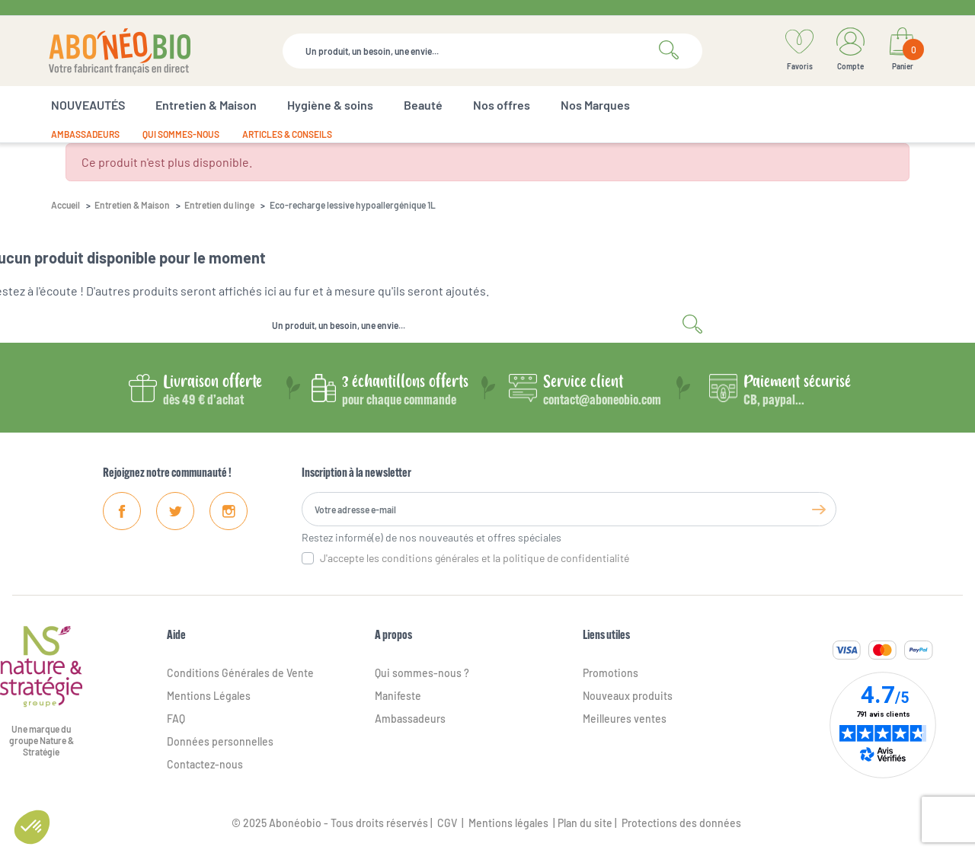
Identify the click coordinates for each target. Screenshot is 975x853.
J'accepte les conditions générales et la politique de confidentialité (474, 557)
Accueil (65, 205)
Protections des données (681, 822)
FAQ (176, 718)
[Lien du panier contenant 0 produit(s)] (902, 51)
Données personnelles (220, 741)
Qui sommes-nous (180, 134)
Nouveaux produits (628, 695)
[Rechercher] (492, 51)
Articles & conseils (287, 134)
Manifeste (398, 695)
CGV (446, 822)
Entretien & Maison (132, 205)
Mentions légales (508, 822)
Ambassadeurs (85, 134)
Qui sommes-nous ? (422, 672)
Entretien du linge (219, 205)
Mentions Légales (209, 695)
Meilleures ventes (625, 718)
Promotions (610, 672)
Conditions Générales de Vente (240, 672)
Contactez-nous (205, 764)
